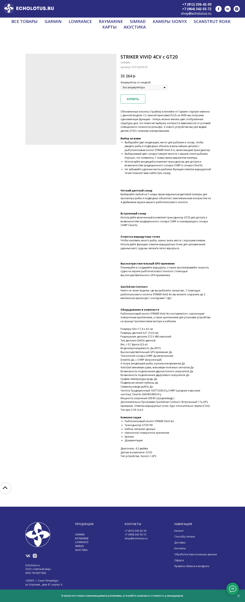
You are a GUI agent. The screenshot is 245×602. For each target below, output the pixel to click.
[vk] (228, 9)
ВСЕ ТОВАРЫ (24, 21)
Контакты (180, 548)
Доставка (179, 542)
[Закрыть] (238, 596)
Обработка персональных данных (195, 554)
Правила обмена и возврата (191, 566)
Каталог (179, 531)
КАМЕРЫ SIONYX (170, 21)
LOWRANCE (80, 21)
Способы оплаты (184, 536)
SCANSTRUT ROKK (212, 21)
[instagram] (237, 9)
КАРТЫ (109, 27)
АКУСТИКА (135, 27)
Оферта (179, 560)
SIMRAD (138, 21)
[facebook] (218, 9)
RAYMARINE (111, 21)
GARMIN (53, 21)
